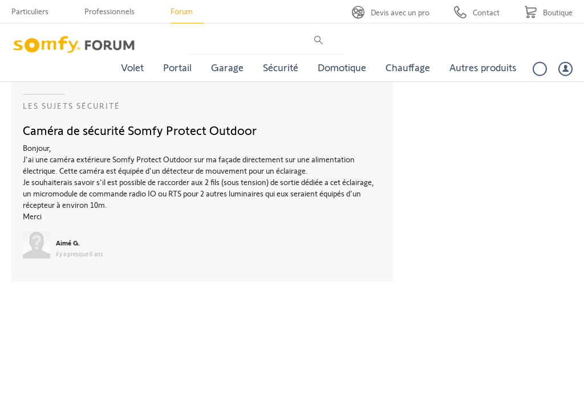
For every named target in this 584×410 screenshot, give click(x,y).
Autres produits (483, 67)
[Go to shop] (548, 12)
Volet (132, 67)
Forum (182, 11)
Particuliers (29, 11)
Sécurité (280, 67)
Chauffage (408, 67)
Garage (227, 67)
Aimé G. (68, 243)
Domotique (342, 67)
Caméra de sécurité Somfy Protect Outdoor (140, 129)
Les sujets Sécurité (71, 105)
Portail (177, 67)
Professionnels (109, 11)
